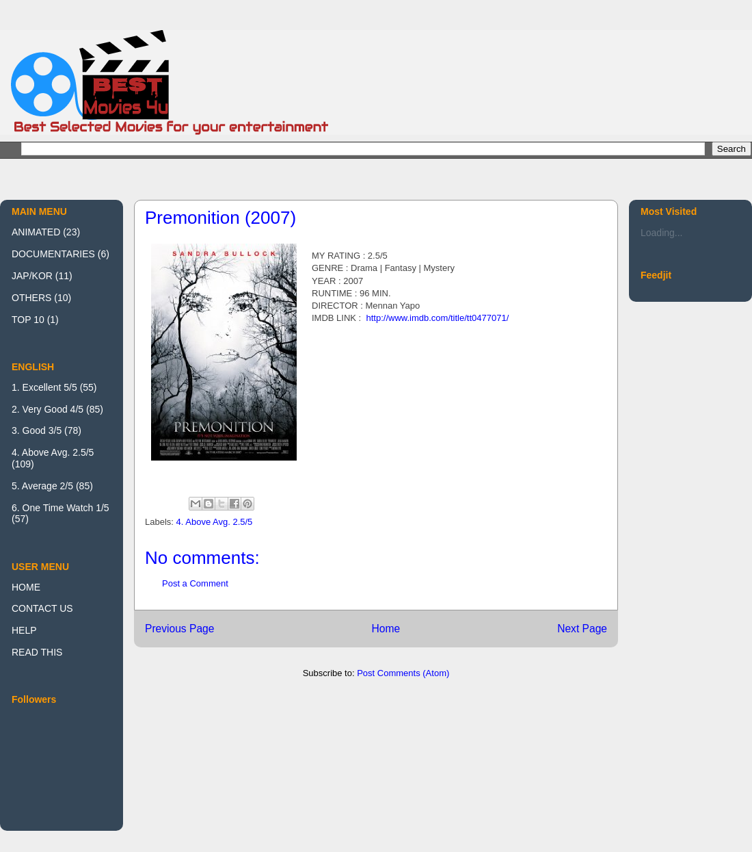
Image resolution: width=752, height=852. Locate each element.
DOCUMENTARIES (53, 253)
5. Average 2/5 (42, 485)
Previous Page (179, 628)
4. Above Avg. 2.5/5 (214, 522)
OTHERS (31, 297)
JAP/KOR (32, 275)
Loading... (662, 232)
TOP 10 (28, 319)
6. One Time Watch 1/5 (60, 507)
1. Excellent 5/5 (44, 387)
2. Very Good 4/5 (47, 409)
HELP (24, 630)
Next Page (582, 628)
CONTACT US (42, 608)
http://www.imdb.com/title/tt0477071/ (437, 318)
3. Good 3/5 (37, 430)
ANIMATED (36, 232)
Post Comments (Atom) (403, 673)
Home (385, 628)
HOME (26, 587)
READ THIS (37, 652)
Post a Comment (195, 583)
